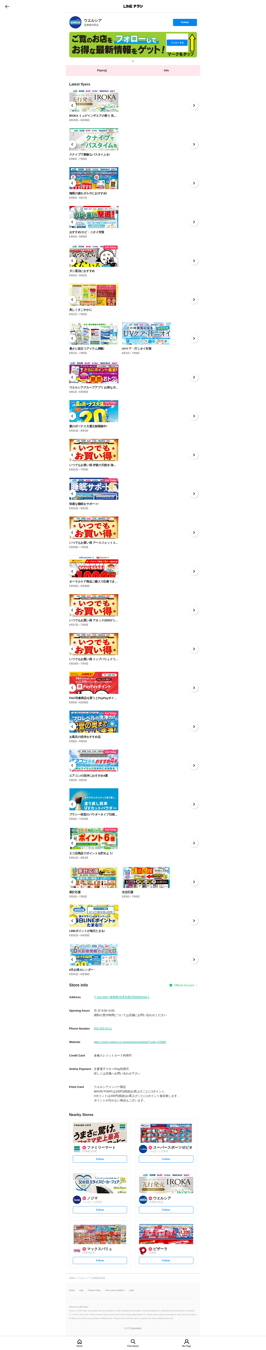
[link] (75, 22)
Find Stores (133, 1346)
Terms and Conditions (115, 1290)
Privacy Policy (94, 1290)
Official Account (184, 985)
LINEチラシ (133, 6)
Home (79, 1346)
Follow (185, 23)
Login (131, 1290)
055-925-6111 (103, 1028)
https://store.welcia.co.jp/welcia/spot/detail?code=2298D (130, 1042)
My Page (186, 1346)
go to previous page (7, 6)
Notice (72, 1290)
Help (81, 1290)
